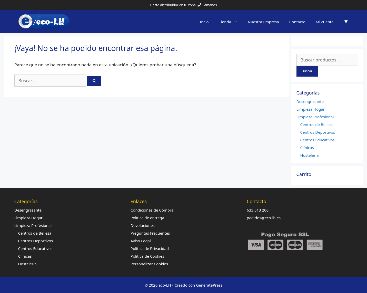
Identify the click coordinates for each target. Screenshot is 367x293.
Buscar (307, 71)
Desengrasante (310, 101)
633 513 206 (258, 210)
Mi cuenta (324, 21)
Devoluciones (143, 225)
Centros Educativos (317, 139)
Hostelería (309, 155)
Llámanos (209, 5)
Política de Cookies (147, 256)
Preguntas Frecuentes (150, 233)
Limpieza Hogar (310, 109)
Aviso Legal (141, 240)
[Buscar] (94, 81)
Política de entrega (147, 217)
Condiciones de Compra (152, 210)
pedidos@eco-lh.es (264, 217)
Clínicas (307, 147)
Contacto (297, 21)
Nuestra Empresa (263, 21)
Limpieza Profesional (315, 116)
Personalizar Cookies (149, 263)
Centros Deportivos (317, 132)
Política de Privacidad (150, 248)
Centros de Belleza (317, 124)
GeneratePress (209, 285)
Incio (204, 21)
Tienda (231, 21)
